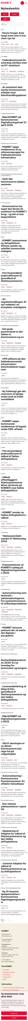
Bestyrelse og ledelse (9, 972)
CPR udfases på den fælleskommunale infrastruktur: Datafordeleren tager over (13, 364)
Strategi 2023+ (7, 977)
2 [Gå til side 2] (5, 920)
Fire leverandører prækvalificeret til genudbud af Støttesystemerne (11, 277)
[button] (26, 3)
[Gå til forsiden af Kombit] (10, 3)
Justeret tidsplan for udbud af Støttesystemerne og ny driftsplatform (13, 867)
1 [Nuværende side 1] (2, 920)
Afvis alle (14, 1018)
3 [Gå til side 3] (8, 920)
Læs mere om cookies (7, 1010)
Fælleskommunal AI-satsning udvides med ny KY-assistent (14, 63)
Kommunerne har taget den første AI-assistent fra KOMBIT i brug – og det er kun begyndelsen (14, 211)
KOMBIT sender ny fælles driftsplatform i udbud (13, 515)
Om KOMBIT (6, 970)
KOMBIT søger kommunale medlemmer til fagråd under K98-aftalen (13, 425)
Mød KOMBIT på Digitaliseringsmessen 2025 (13, 719)
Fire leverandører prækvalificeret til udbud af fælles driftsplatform (11, 455)
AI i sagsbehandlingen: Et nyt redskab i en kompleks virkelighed (13, 303)
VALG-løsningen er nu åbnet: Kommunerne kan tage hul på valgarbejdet (13, 748)
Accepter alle (14, 1013)
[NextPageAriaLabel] (11, 920)
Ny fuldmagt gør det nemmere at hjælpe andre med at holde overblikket (13, 395)
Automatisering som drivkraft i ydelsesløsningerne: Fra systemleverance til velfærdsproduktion (14, 598)
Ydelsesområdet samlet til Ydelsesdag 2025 (13, 539)
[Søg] (12, 24)
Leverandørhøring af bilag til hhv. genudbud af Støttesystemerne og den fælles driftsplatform (13, 693)
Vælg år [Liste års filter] (5, 19)
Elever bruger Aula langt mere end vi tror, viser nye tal (13, 36)
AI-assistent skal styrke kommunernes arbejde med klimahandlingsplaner (13, 91)
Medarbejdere (7, 974)
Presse (4, 979)
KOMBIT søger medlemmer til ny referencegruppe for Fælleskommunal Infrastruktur (12, 152)
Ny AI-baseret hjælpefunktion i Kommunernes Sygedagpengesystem (13, 897)
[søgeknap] (2, 24)
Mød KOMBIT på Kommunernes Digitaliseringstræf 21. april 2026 (14, 121)
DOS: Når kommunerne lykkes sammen (13, 182)
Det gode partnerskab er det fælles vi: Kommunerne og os (12, 333)
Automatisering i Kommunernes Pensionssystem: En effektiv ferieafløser (13, 779)
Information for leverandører (11, 990)
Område (14, 14)
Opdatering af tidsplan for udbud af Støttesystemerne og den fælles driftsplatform (13, 836)
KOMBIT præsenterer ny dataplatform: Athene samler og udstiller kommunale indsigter (14, 246)
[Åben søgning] (22, 3)
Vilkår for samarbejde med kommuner (13, 987)
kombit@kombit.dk (6, 939)
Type (4, 14)
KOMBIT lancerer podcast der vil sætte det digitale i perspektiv (13, 631)
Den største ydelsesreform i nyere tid (13, 807)
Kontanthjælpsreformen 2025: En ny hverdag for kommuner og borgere (14, 664)
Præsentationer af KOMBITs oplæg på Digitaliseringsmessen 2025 (13, 569)
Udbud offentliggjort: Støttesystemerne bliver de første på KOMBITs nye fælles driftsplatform (12, 484)
